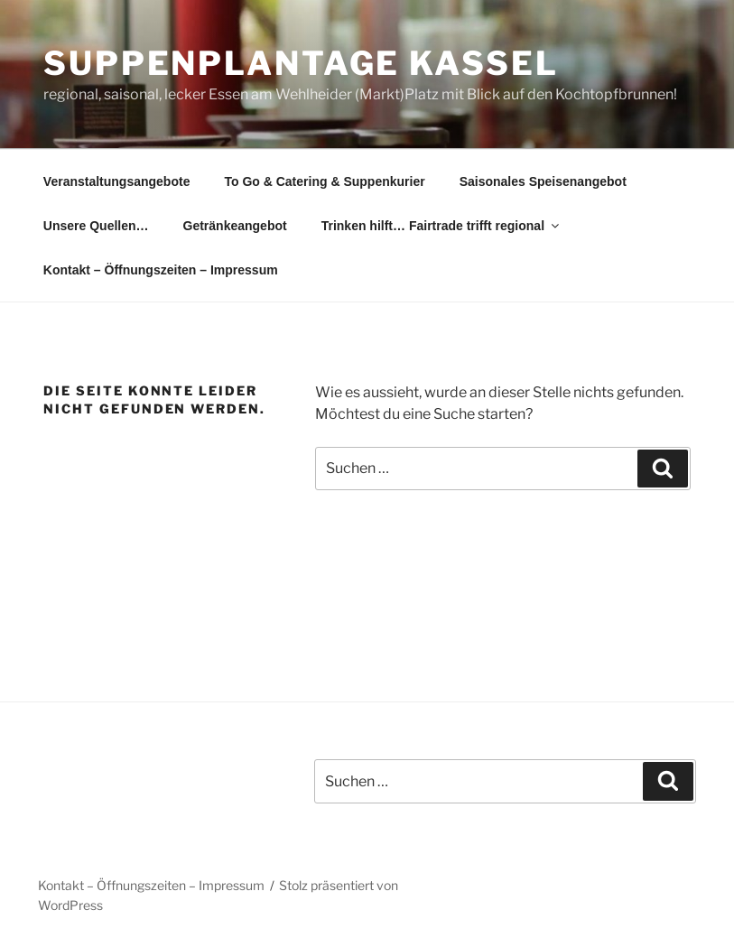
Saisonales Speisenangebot (543, 181)
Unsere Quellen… (96, 225)
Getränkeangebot (235, 225)
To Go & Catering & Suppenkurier (324, 181)
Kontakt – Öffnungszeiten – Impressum (160, 270)
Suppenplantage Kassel (300, 63)
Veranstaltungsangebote (116, 181)
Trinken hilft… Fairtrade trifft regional (441, 225)
